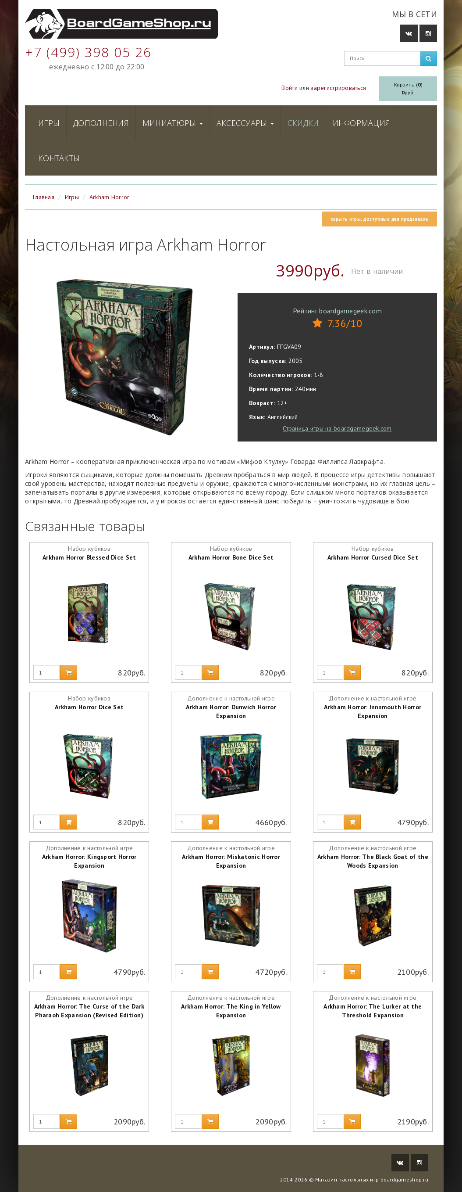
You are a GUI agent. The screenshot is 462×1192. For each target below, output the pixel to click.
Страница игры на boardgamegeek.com (337, 428)
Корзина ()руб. (408, 88)
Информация (362, 123)
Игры (49, 123)
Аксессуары (245, 123)
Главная (43, 197)
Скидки (303, 123)
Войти (289, 88)
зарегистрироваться (338, 88)
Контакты (59, 158)
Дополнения (101, 123)
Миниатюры (172, 123)
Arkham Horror (109, 197)
